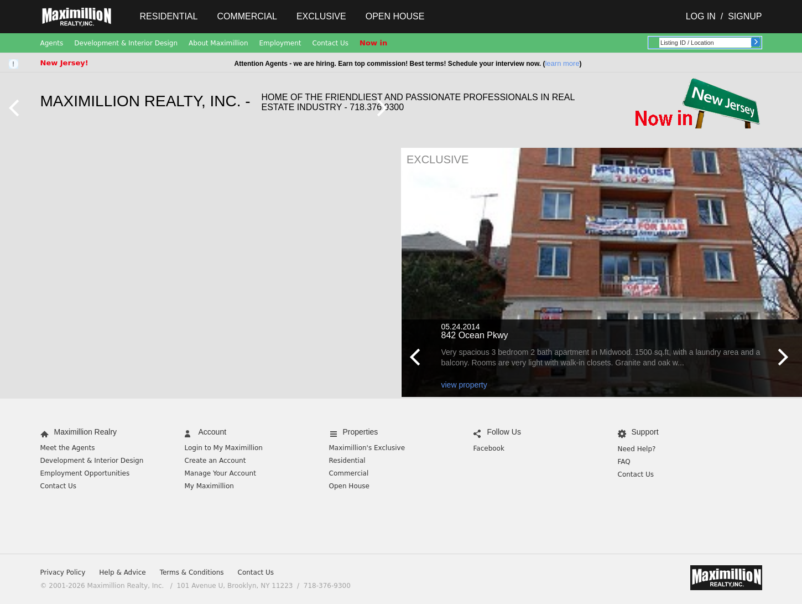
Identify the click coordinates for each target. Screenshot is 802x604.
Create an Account (215, 460)
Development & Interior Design (126, 43)
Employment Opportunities (85, 473)
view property (464, 384)
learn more (562, 63)
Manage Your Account (220, 473)
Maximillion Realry (85, 431)
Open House (395, 16)
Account (213, 431)
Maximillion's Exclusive (367, 448)
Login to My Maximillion (224, 448)
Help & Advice (122, 572)
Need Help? (637, 449)
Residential (169, 16)
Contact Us (331, 43)
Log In (701, 16)
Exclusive (321, 16)
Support (645, 431)
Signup (745, 16)
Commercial (247, 16)
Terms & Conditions (192, 572)
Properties (360, 431)
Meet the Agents (67, 448)
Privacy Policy (63, 572)
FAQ (624, 462)
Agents (52, 43)
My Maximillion (209, 486)
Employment (280, 43)
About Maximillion (218, 43)
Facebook (488, 448)
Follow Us (504, 431)
